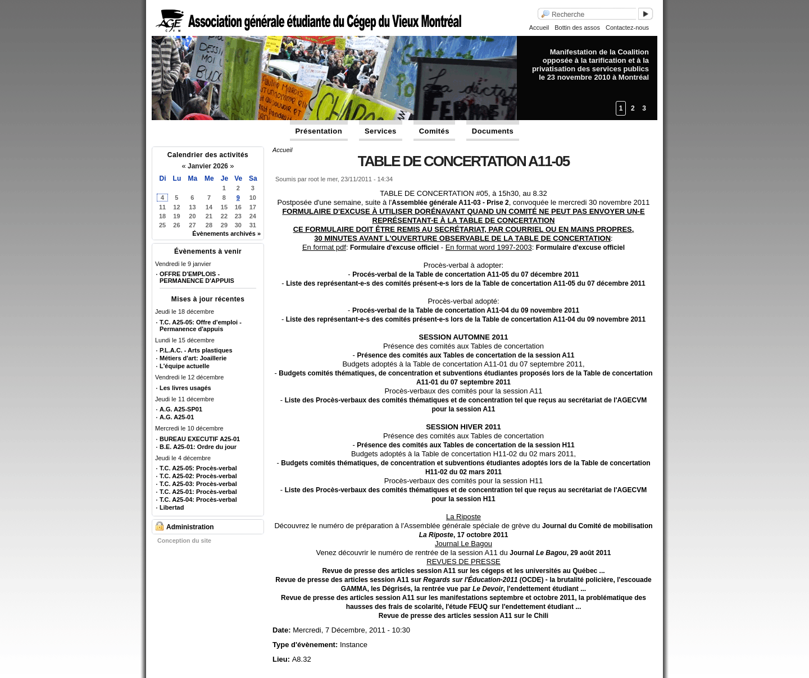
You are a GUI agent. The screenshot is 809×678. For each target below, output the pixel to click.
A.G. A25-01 (177, 417)
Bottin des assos (577, 27)
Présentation (319, 131)
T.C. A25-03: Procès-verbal (198, 483)
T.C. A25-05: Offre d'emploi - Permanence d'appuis (201, 325)
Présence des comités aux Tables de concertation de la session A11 (466, 355)
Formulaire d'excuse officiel (393, 247)
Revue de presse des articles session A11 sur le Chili (463, 616)
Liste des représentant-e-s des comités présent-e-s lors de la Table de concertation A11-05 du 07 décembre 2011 (466, 283)
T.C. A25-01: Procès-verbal (198, 491)
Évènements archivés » (226, 233)
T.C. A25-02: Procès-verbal (198, 476)
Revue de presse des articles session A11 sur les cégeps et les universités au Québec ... (463, 571)
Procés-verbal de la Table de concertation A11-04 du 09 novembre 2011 (465, 310)
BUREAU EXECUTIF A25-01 (200, 439)
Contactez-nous (627, 27)
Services (381, 131)
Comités (434, 131)
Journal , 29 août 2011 (560, 553)
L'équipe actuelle (185, 366)
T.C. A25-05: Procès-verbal (198, 468)
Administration (190, 527)
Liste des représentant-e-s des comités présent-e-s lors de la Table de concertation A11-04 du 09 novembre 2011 (466, 319)
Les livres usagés (185, 387)
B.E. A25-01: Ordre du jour (198, 446)
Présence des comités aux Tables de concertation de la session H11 (465, 445)
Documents (492, 131)
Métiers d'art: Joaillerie (193, 358)
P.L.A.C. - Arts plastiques (196, 350)
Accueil (539, 27)
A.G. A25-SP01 (181, 409)
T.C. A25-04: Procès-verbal (198, 499)
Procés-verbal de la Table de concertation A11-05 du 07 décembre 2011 (465, 274)
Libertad (172, 507)
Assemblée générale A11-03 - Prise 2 (450, 203)
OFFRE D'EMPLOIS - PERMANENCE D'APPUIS (197, 277)
